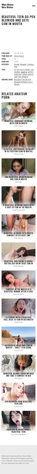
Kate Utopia (18, 126)
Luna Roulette (18, 294)
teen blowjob (23, 77)
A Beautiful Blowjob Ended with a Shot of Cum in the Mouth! (18, 206)
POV (15, 67)
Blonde (16, 64)
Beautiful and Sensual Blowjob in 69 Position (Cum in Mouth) (19, 150)
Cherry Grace (18, 154)
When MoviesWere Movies (8, 5)
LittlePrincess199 (18, 210)
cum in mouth (25, 69)
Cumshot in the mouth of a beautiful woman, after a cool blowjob (18, 291)
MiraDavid (18, 378)
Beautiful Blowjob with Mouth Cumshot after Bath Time (18, 234)
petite (24, 74)
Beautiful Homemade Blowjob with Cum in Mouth (18, 122)
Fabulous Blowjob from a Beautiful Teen (18, 430)
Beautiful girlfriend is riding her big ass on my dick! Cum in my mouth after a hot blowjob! (18, 263)
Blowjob (23, 64)
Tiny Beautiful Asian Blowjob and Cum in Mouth (18, 178)
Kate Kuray (19, 322)
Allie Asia (18, 182)
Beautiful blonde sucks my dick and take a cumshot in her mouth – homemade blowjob (18, 375)
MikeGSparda (18, 266)
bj (15, 69)
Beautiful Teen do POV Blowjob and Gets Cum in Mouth (23, 81)
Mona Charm (19, 56)
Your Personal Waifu (18, 434)
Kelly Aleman (18, 238)
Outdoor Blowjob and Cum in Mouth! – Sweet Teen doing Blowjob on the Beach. (18, 347)
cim (17, 69)
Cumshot (30, 64)
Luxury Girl (19, 350)
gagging (24, 72)
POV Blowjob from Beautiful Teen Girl (18, 402)
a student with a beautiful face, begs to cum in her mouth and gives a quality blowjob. (18, 319)
